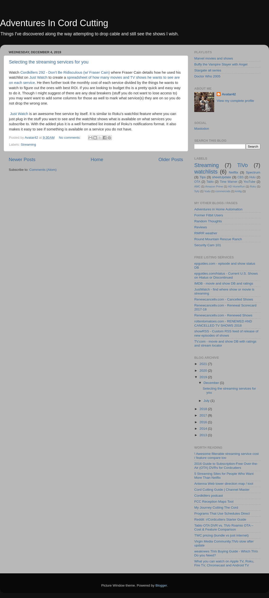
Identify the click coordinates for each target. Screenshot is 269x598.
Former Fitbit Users (208, 215)
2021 (204, 364)
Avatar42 (229, 94)
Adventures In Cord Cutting (54, 23)
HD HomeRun (236, 186)
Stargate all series (207, 70)
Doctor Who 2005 (207, 76)
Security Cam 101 (207, 245)
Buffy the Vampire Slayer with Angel (220, 64)
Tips (203, 177)
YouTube (250, 181)
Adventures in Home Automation (218, 209)
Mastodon (201, 128)
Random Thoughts (208, 221)
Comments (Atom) (43, 170)
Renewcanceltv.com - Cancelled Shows (223, 299)
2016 (204, 422)
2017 (204, 415)
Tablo (210, 181)
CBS (240, 177)
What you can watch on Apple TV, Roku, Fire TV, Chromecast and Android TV (224, 563)
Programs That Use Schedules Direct (222, 513)
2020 (204, 370)
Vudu (207, 191)
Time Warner (228, 181)
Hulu (252, 177)
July (206, 401)
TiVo (242, 165)
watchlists (206, 172)
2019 (204, 377)
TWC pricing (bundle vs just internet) (221, 535)
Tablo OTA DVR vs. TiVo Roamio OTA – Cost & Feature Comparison (223, 527)
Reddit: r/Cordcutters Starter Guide (220, 519)
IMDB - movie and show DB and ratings (223, 283)
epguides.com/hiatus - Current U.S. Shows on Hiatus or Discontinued (226, 275)
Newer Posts (22, 159)
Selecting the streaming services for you (48, 62)
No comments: (70, 137)
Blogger (161, 585)
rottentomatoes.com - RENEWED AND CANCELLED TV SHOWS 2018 (223, 323)
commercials (222, 191)
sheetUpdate (221, 177)
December (211, 383)
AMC (197, 186)
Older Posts (170, 159)
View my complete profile (235, 101)
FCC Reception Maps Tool (213, 501)
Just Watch (38, 77)
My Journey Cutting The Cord (216, 507)
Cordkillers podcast (208, 495)
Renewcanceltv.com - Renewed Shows (223, 315)
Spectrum (253, 172)
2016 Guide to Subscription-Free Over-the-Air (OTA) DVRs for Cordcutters (226, 466)
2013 (204, 435)
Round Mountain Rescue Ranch (218, 239)
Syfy (197, 191)
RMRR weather (205, 233)
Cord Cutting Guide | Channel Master (222, 489)
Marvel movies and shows (213, 58)
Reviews (200, 227)
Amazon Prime (214, 186)
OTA (197, 181)
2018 (204, 409)
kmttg (238, 191)
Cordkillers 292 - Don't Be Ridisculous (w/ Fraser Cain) (65, 72)
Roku (253, 186)
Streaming (28, 144)
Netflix (233, 172)
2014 (204, 428)
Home (97, 159)
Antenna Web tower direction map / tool (223, 483)
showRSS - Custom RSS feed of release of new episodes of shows (226, 333)
